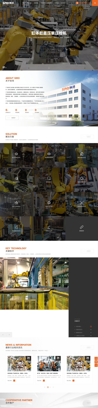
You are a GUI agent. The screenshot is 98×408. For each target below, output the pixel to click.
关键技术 (42, 3)
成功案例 (49, 3)
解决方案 (29, 3)
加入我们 (63, 3)
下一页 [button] (94, 35)
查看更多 (13, 121)
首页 (23, 3)
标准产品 (36, 3)
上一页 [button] (4, 35)
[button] (4, 337)
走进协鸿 (56, 3)
